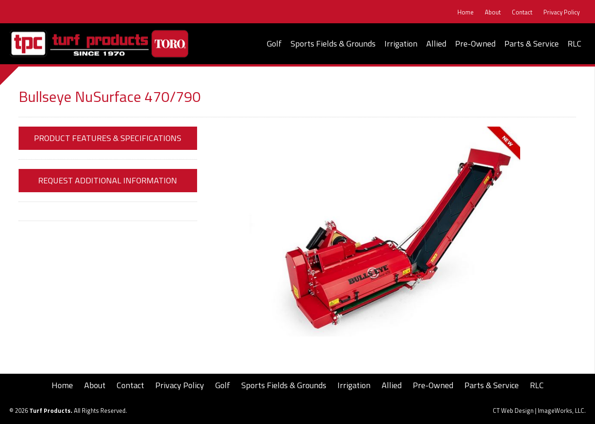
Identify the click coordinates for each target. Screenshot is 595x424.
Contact (522, 12)
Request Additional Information (107, 180)
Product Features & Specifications (107, 138)
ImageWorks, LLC (561, 410)
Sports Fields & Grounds (333, 43)
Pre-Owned (475, 43)
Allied (436, 43)
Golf (274, 43)
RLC (575, 43)
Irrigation (400, 43)
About (493, 12)
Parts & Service (531, 43)
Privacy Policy (561, 12)
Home (465, 12)
